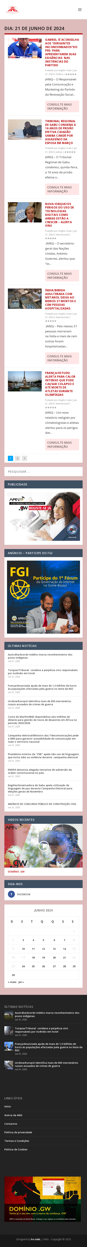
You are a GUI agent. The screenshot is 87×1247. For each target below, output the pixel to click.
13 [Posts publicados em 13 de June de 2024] (54, 948)
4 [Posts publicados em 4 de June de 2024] (33, 940)
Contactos (10, 1123)
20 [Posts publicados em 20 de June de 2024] (54, 957)
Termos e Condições (16, 1141)
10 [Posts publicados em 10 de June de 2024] (23, 948)
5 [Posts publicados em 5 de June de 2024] (43, 940)
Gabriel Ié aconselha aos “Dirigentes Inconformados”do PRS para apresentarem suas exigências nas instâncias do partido (62, 52)
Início (7, 1106)
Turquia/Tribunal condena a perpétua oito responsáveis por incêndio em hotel (43, 671)
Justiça (59, 151)
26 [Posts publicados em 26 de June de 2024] (43, 966)
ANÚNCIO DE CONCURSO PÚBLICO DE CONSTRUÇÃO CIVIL (42, 804)
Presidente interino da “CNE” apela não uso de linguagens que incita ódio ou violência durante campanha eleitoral (43, 755)
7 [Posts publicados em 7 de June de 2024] (64, 940)
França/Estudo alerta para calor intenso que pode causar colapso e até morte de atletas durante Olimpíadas (60, 384)
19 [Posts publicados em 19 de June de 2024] (43, 957)
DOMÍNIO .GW (16, 871)
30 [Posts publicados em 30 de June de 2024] (13, 975)
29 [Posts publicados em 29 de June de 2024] (74, 966)
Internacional (62, 234)
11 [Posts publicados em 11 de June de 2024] (33, 948)
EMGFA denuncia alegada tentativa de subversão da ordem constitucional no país (40, 771)
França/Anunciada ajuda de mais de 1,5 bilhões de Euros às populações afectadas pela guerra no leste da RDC (42, 687)
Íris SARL (36, 1239)
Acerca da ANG (13, 1115)
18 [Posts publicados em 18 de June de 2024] (33, 957)
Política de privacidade (18, 1132)
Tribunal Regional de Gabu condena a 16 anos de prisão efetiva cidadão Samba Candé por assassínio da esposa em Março (60, 132)
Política (59, 74)
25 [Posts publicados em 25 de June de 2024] (33, 966)
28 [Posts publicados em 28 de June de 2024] (64, 966)
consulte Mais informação (59, 106)
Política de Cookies (15, 1149)
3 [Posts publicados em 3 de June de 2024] (23, 940)
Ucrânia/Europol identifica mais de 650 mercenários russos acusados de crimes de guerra (39, 703)
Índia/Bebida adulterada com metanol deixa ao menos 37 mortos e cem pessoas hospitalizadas (60, 299)
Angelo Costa (65, 70)
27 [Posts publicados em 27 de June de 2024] (54, 966)
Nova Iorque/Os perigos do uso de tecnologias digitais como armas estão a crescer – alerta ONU (59, 215)
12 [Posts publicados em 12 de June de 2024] (43, 948)
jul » (21, 982)
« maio (12, 982)
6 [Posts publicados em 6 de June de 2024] (54, 940)
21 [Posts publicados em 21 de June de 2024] (64, 957)
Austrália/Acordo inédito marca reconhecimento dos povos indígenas (40, 656)
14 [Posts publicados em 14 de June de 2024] (64, 948)
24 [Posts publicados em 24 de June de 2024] (23, 966)
